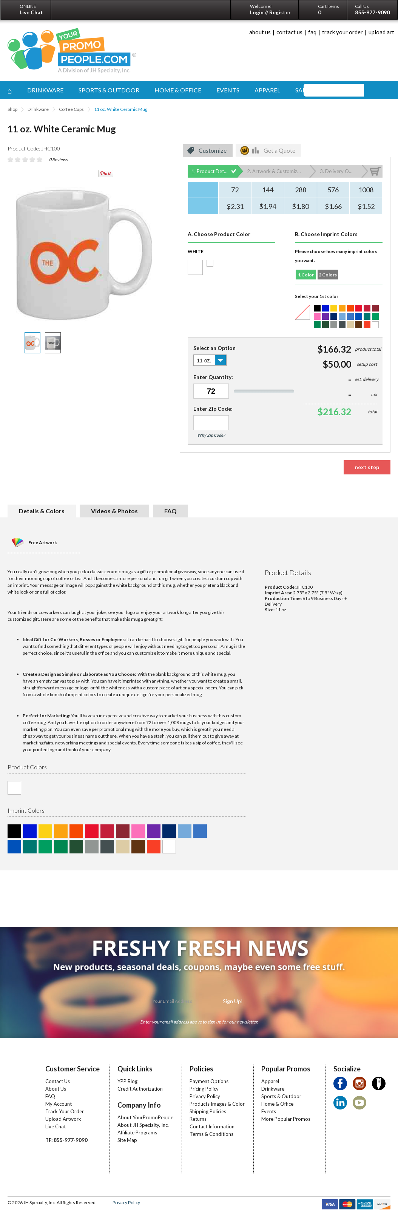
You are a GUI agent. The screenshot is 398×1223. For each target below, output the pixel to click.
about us (260, 32)
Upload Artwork (63, 1119)
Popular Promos (285, 1069)
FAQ (50, 1096)
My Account (58, 1104)
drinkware (45, 90)
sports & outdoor (109, 90)
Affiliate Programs (137, 1132)
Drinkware (38, 109)
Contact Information (212, 1126)
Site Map (127, 1140)
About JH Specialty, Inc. (143, 1125)
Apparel (270, 1081)
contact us (289, 32)
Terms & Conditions (211, 1134)
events (227, 90)
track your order (342, 32)
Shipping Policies (208, 1111)
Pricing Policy (204, 1089)
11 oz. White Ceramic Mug (120, 109)
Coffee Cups (71, 109)
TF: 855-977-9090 (66, 1140)
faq (312, 32)
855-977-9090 (372, 12)
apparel (267, 90)
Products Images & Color (217, 1104)
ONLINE (31, 9)
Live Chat (55, 1126)
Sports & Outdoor (281, 1096)
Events (268, 1111)
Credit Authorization (140, 1089)
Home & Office (277, 1104)
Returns (198, 1119)
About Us (55, 1089)
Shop (12, 109)
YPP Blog (127, 1081)
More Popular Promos (285, 1119)
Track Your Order (64, 1111)
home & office (177, 90)
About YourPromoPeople (145, 1117)
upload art (381, 32)
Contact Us (57, 1081)
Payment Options (209, 1081)
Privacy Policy (205, 1096)
